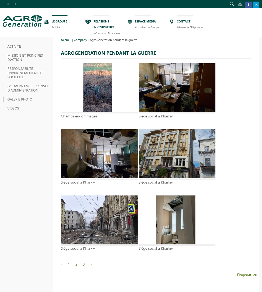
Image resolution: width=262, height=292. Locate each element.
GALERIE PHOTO (19, 99)
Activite (14, 46)
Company (80, 40)
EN (7, 4)
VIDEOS (13, 108)
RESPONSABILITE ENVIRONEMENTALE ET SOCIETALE (25, 72)
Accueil (66, 40)
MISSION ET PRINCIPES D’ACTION (25, 57)
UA (14, 4)
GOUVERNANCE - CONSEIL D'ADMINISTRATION (28, 88)
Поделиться (247, 274)
